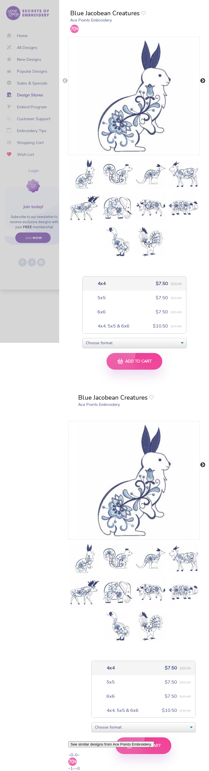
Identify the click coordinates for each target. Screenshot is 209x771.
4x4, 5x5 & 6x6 (112, 326)
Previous (65, 81)
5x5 (101, 297)
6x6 (101, 312)
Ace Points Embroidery (91, 20)
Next (203, 81)
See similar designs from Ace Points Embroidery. (111, 744)
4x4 (101, 283)
